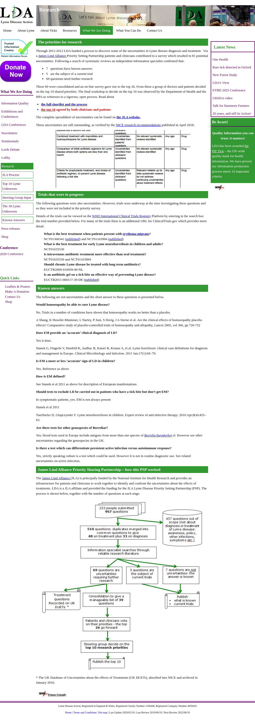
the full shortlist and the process (64, 104)
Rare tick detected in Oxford (231, 67)
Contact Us (154, 30)
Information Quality (14, 103)
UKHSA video (222, 98)
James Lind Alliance (52, 56)
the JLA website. (129, 117)
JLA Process (10, 175)
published (73, 239)
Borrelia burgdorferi (158, 435)
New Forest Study (224, 75)
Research (8, 166)
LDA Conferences (13, 125)
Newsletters (9, 133)
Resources (70, 30)
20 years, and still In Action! (231, 113)
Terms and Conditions (84, 712)
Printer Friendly (52, 694)
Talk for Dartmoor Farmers (230, 106)
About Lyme (25, 30)
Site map (102, 712)
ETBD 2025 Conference (228, 90)
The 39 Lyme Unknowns (11, 208)
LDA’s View (220, 83)
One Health (220, 59)
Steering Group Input (16, 197)
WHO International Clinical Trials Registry (121, 216)
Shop (4, 237)
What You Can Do (128, 30)
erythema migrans (136, 234)
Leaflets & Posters (17, 286)
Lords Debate (10, 149)
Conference (9, 248)
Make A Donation (17, 291)
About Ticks (48, 30)
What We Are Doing (96, 30)
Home (7, 30)
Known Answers (13, 220)
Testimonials (10, 141)
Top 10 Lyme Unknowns (11, 186)
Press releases (10, 228)
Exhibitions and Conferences (12, 114)
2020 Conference (11, 254)
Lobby (5, 157)
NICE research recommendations (138, 125)
